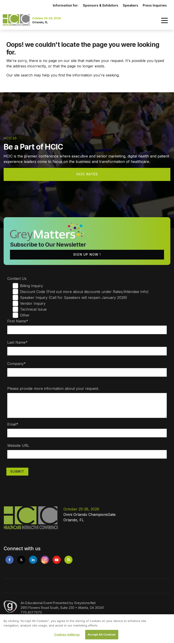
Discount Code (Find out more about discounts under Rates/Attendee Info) (81, 291)
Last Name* (17, 342)
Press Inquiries (155, 5)
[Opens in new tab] (9, 560)
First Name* (17, 321)
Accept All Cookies (102, 635)
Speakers (130, 5)
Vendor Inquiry (29, 303)
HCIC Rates (87, 174)
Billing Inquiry (28, 285)
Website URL (18, 445)
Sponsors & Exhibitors (100, 5)
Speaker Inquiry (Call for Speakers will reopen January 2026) (70, 297)
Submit (17, 471)
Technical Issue (30, 309)
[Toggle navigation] (164, 21)
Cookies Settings (67, 635)
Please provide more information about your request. (53, 388)
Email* (12, 424)
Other (21, 315)
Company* (16, 363)
